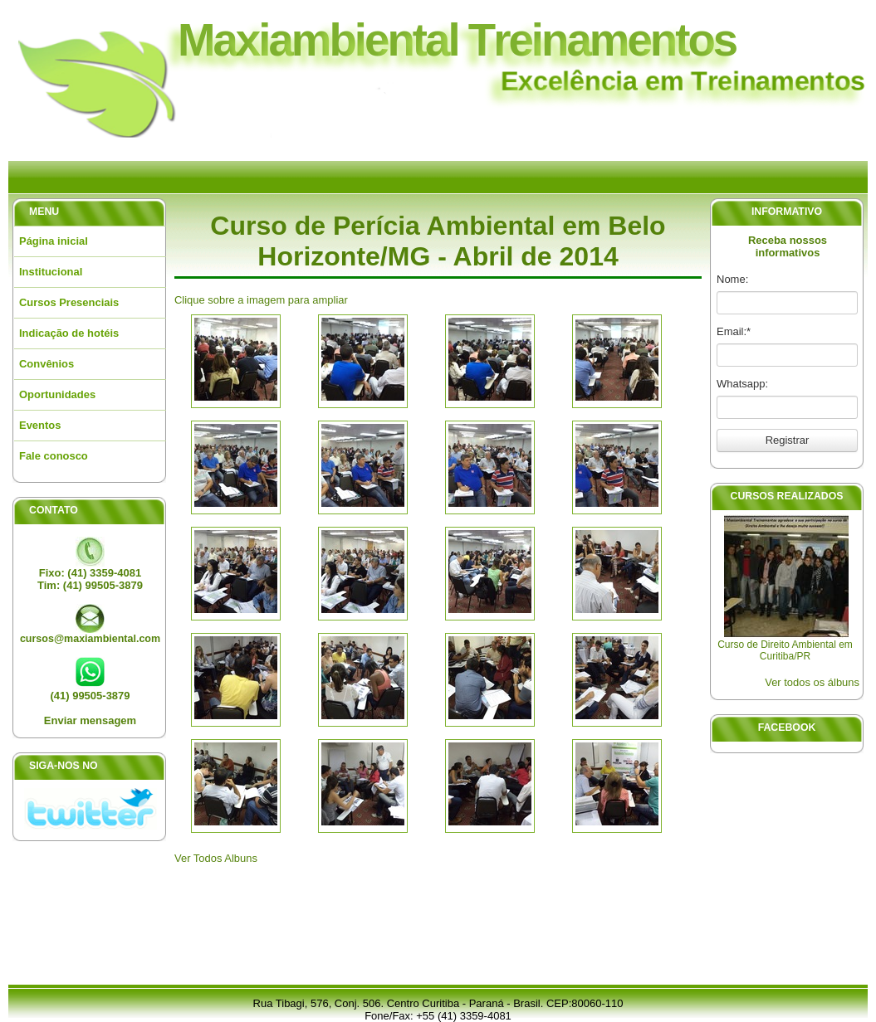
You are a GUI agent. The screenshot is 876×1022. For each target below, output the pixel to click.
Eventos (40, 425)
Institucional (50, 271)
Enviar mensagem (90, 720)
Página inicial (53, 241)
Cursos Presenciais (69, 302)
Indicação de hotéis (69, 333)
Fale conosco (53, 456)
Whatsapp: (742, 383)
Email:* (734, 331)
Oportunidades (57, 394)
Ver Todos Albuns (215, 858)
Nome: (732, 279)
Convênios (46, 364)
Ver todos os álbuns (812, 682)
